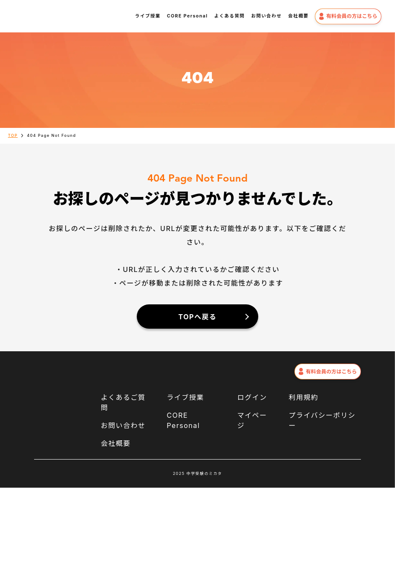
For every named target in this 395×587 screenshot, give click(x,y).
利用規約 (303, 397)
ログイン (252, 397)
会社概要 (298, 16)
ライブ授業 (148, 16)
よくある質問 (229, 16)
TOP (13, 135)
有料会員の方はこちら (348, 16)
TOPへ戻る (198, 316)
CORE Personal (187, 16)
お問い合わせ (266, 16)
